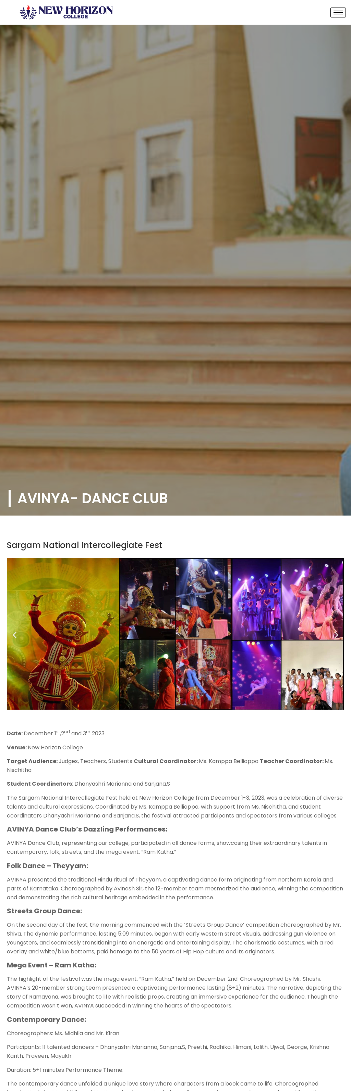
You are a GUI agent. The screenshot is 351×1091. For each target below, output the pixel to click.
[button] (14, 635)
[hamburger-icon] (338, 12)
